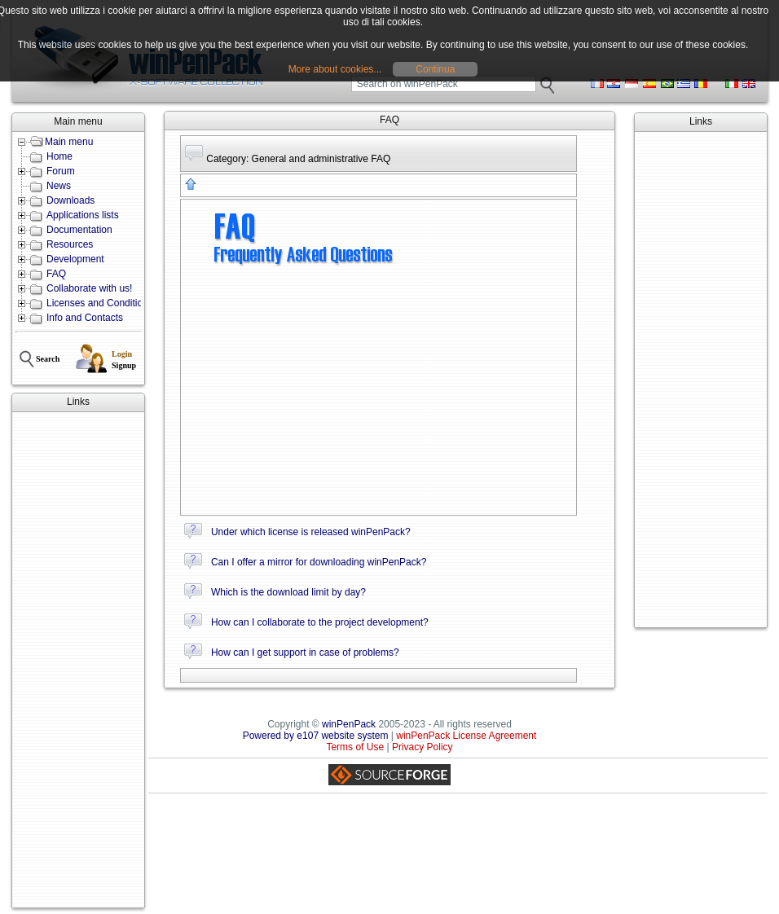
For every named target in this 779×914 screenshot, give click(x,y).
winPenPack (349, 724)
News (58, 185)
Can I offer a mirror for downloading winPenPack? (319, 562)
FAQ (56, 273)
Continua (435, 69)
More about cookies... (335, 69)
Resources (69, 244)
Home (59, 156)
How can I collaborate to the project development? (320, 622)
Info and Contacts (84, 317)
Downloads (70, 200)
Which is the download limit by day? (288, 592)
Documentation (79, 229)
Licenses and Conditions (99, 303)
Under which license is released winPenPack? (311, 532)
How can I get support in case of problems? (305, 652)
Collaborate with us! (89, 288)
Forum (60, 171)
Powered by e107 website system (316, 735)
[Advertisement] (78, 659)
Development (75, 259)
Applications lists (82, 215)
